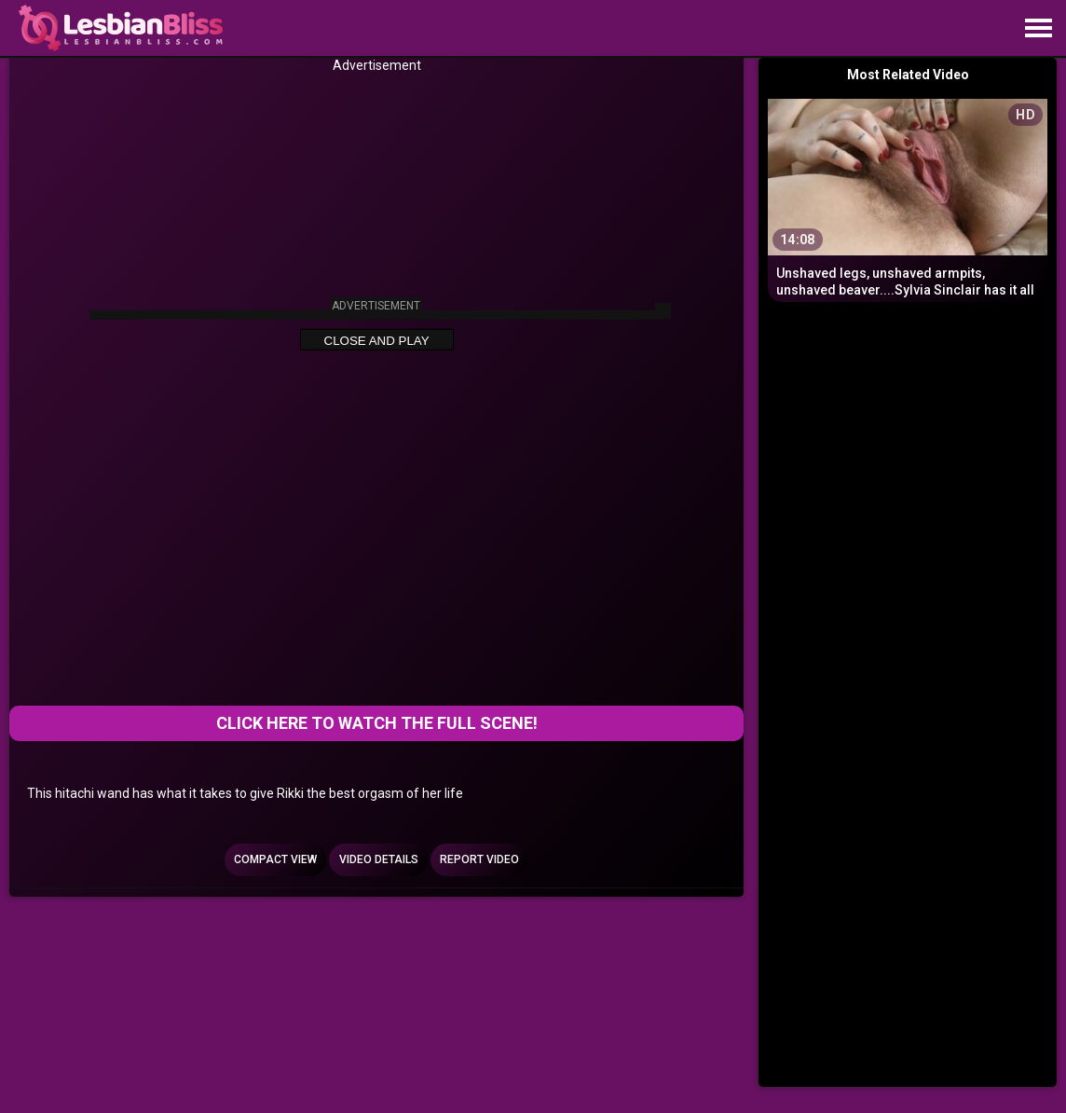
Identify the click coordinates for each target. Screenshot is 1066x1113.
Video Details (378, 859)
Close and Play (377, 340)
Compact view (275, 859)
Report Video (479, 859)
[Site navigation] (1038, 29)
